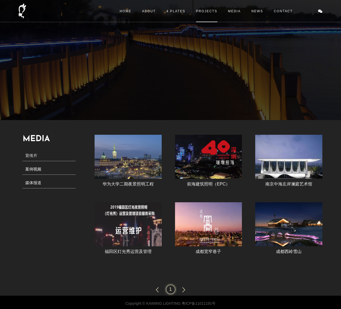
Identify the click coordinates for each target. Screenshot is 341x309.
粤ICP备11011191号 (199, 303)
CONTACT (283, 11)
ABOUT (149, 11)
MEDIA (234, 11)
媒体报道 (33, 182)
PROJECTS (206, 11)
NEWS (257, 11)
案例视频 (33, 169)
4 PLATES (176, 11)
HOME (125, 11)
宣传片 (31, 155)
